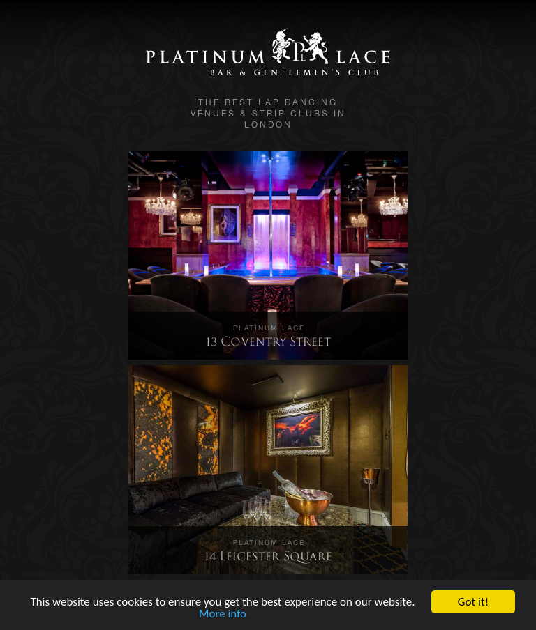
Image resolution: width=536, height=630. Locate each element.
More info (222, 614)
